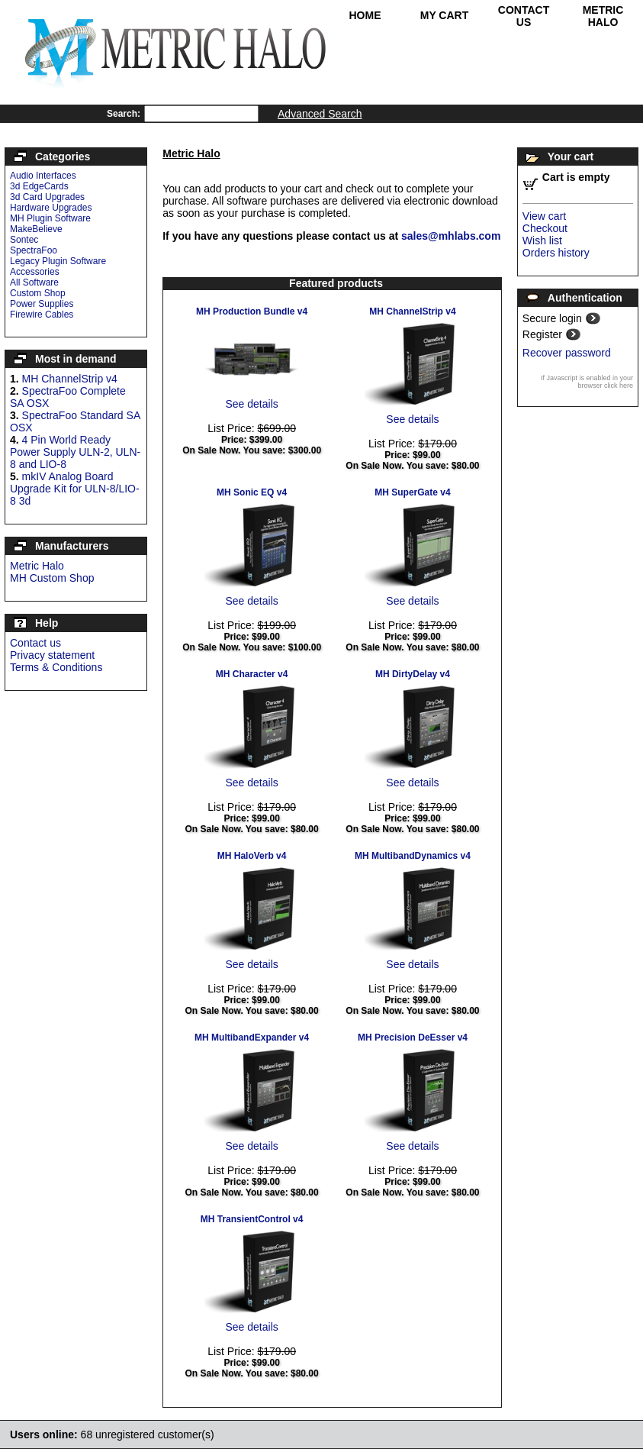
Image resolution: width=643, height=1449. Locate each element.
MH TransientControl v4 (252, 1219)
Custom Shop (38, 293)
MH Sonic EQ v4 (252, 492)
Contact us (35, 643)
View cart (544, 216)
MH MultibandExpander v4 (252, 1037)
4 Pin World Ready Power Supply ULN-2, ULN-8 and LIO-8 (75, 452)
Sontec (24, 239)
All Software (34, 282)
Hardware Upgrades (51, 207)
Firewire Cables (41, 314)
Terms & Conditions (56, 667)
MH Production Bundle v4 (251, 311)
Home (365, 15)
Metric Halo (603, 16)
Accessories (34, 271)
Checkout (544, 228)
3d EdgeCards (39, 186)
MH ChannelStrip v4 (69, 379)
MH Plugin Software (50, 218)
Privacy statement (52, 655)
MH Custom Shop (52, 578)
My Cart (444, 15)
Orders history (556, 253)
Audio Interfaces (43, 175)
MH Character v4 (252, 674)
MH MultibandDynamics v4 (413, 855)
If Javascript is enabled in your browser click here (587, 381)
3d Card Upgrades (47, 197)
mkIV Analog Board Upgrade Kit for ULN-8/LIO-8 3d (75, 488)
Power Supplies (41, 304)
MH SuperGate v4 (412, 492)
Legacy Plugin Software (58, 261)
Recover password (566, 353)
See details (251, 404)
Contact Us (523, 16)
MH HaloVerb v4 (252, 855)
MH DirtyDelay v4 (412, 674)
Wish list (542, 240)
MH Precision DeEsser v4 (413, 1037)
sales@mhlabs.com (450, 236)
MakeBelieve (36, 229)
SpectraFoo (33, 250)
